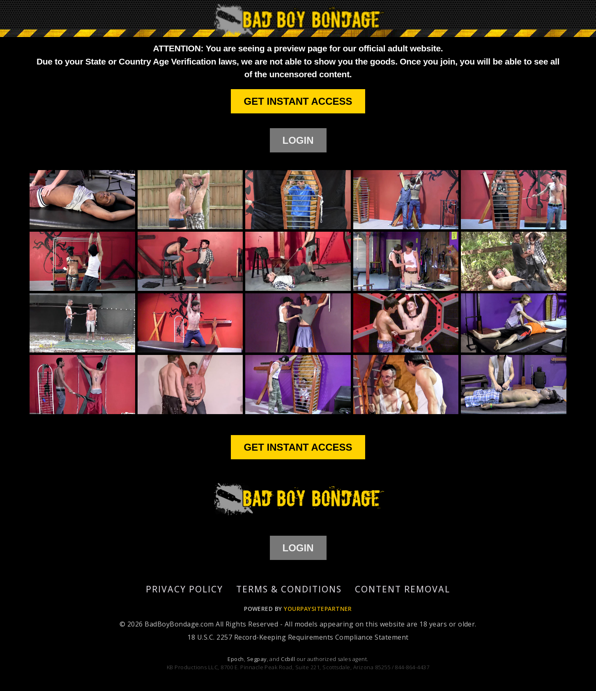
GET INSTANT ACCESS (298, 101)
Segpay (257, 659)
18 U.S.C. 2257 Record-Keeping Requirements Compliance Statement (297, 637)
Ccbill (288, 659)
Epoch (236, 659)
